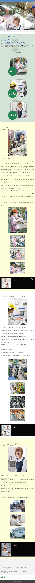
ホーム (2, 30)
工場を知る (12, 562)
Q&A (2, 563)
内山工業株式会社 (4, 571)
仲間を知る (23, 562)
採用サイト (20, 577)
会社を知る (7, 562)
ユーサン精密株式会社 (4, 572)
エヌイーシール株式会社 (22, 571)
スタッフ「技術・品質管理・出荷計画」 (21, 567)
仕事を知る (18, 562)
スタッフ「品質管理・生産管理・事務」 (7, 567)
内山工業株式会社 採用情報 (12, 571)
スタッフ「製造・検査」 (5, 568)
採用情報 (28, 562)
